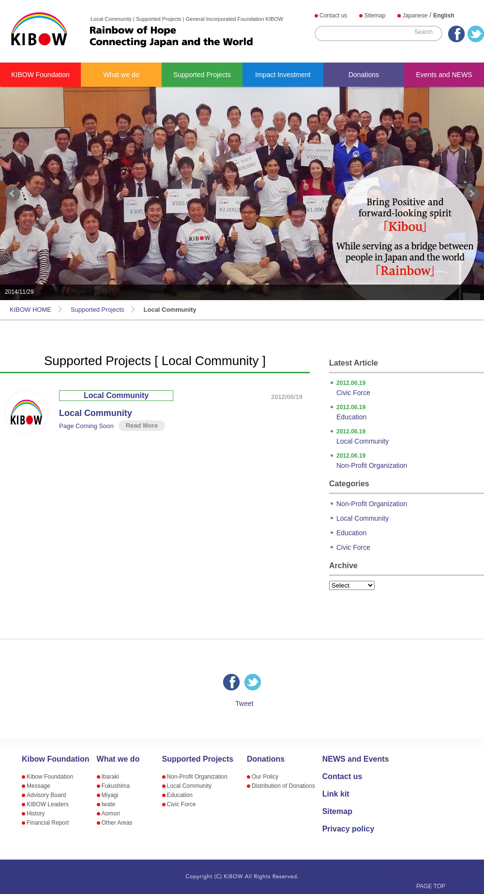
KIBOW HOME (30, 309)
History (36, 813)
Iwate (109, 804)
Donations (363, 75)
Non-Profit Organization (410, 460)
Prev (12, 193)
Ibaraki (110, 776)
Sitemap (374, 15)
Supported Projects (202, 75)
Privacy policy (348, 829)
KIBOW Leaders (48, 804)
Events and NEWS (444, 75)
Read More (142, 425)
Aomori (111, 813)
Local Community (116, 395)
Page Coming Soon (86, 426)
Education (410, 411)
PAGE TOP (430, 886)
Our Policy (265, 776)
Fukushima (116, 785)
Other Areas (117, 822)
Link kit (335, 794)
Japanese (414, 15)
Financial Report (48, 822)
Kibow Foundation (56, 759)
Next (471, 193)
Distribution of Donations (283, 785)
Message (38, 785)
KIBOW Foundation (40, 75)
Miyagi (110, 795)
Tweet (244, 703)
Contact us (333, 15)
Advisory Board (46, 795)
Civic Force (410, 387)
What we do (121, 75)
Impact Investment (282, 75)
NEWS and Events (355, 759)
